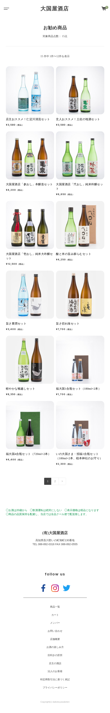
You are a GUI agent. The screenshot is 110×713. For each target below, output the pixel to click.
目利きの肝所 (55, 655)
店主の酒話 (55, 663)
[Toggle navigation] (5, 8)
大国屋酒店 (54, 8)
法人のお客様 (55, 671)
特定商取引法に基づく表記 (55, 679)
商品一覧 (55, 607)
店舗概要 (55, 639)
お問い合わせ (55, 631)
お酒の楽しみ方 (55, 647)
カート (55, 615)
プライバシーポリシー (55, 687)
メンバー (55, 623)
